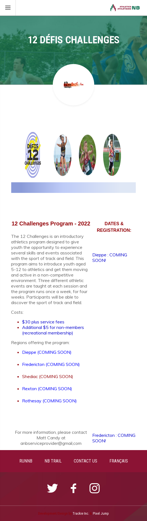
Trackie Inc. (81, 513)
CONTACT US (85, 461)
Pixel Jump (101, 513)
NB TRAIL (53, 461)
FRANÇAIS (118, 461)
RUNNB (25, 461)
